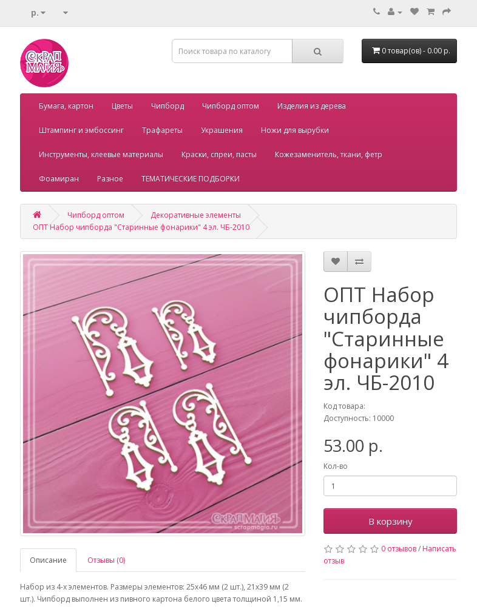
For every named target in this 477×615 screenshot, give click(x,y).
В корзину (390, 521)
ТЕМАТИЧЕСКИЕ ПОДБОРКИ (190, 178)
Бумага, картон (66, 106)
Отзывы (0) (106, 560)
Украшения (222, 130)
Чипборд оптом (230, 106)
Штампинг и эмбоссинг (81, 130)
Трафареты (162, 130)
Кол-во (335, 466)
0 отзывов (398, 548)
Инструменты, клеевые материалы (101, 154)
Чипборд (167, 106)
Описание (48, 560)
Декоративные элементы (196, 215)
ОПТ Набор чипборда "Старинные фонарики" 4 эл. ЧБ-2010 (141, 227)
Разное (110, 178)
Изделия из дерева (311, 106)
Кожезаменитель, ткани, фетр (328, 154)
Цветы (122, 106)
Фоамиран (59, 178)
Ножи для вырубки (295, 130)
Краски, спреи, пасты (219, 154)
